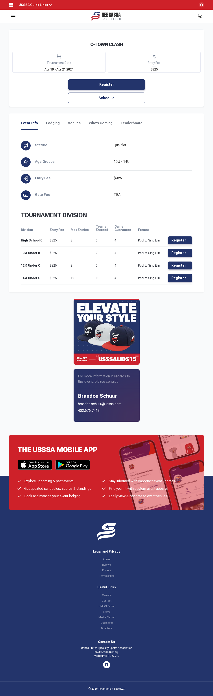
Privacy (106, 570)
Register (106, 84)
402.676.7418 (89, 410)
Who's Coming (101, 123)
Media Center (106, 617)
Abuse (106, 559)
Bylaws (106, 564)
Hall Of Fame (106, 606)
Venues (74, 123)
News (106, 611)
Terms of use (106, 575)
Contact (106, 600)
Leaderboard (132, 123)
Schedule (106, 98)
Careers (106, 595)
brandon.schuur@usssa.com (99, 404)
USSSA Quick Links (33, 4)
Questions (106, 622)
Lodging (53, 123)
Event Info (29, 123)
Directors (106, 628)
